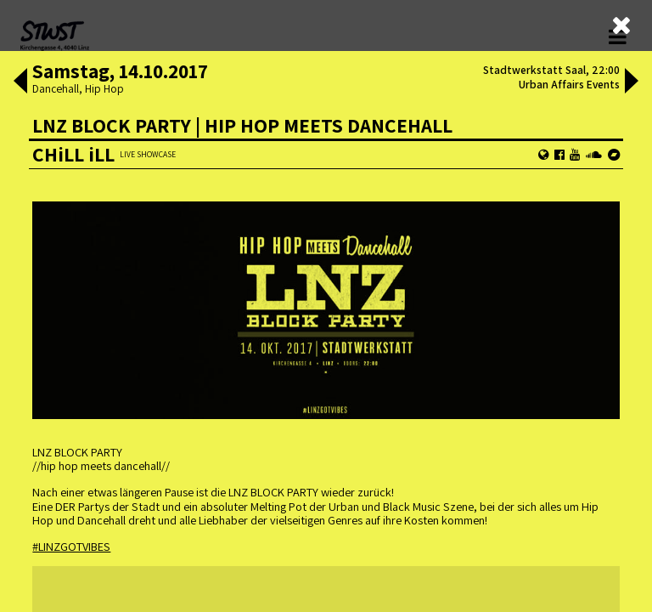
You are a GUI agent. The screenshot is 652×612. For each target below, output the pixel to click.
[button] (20, 82)
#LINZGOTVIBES (71, 546)
